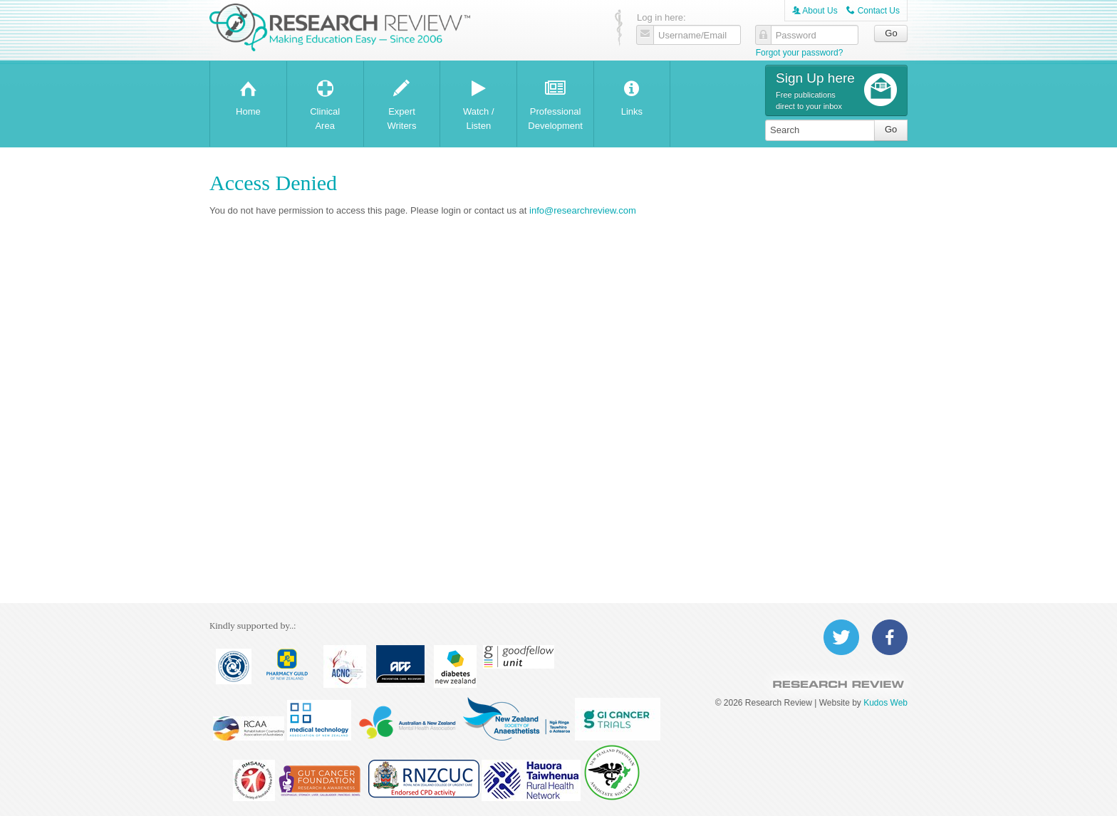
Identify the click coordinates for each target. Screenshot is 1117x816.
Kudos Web (885, 703)
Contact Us (873, 11)
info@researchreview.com (582, 210)
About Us (815, 11)
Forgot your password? (799, 53)
